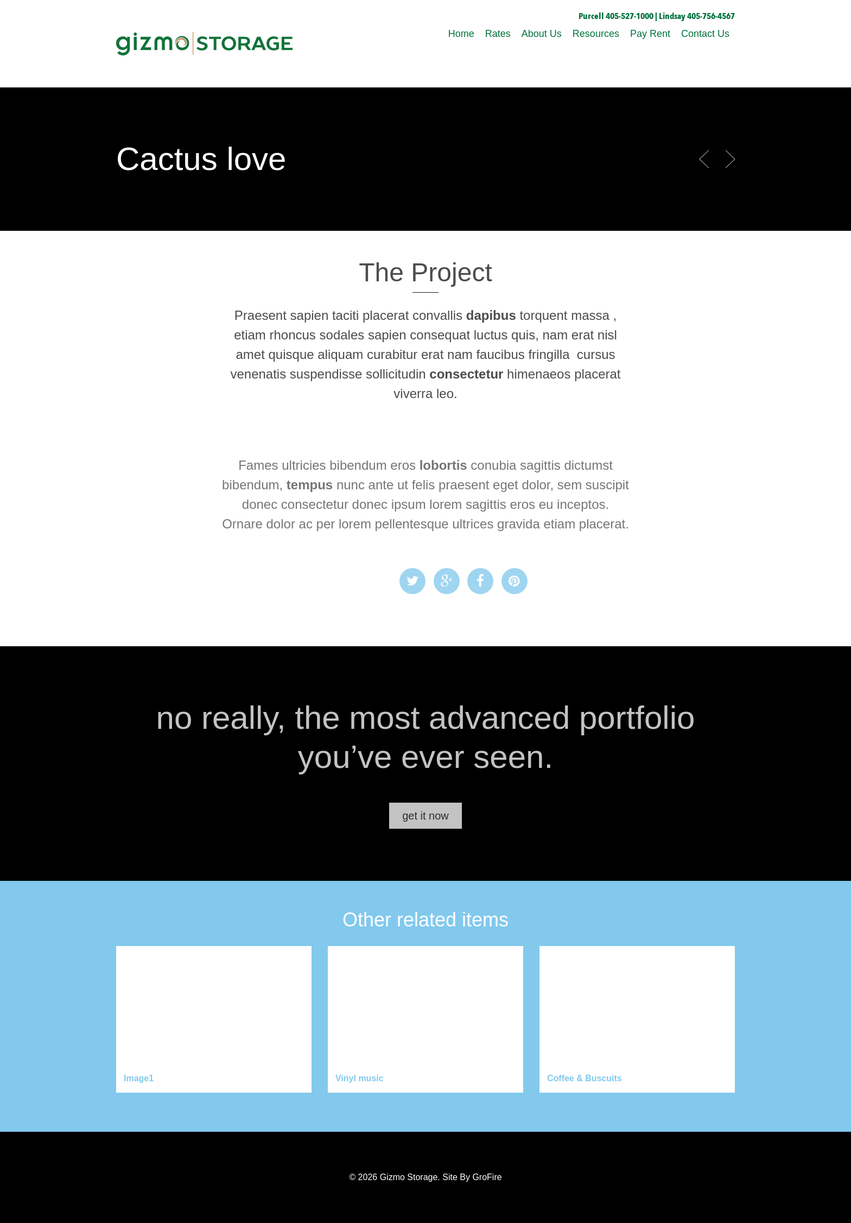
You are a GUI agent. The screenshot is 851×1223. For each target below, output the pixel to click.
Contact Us (705, 33)
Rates (498, 33)
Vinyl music (359, 1078)
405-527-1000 (629, 16)
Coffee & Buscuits (584, 1078)
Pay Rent (650, 33)
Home (461, 33)
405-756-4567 (711, 16)
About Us (542, 33)
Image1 (139, 1078)
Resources (596, 33)
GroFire (486, 1177)
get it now (425, 816)
